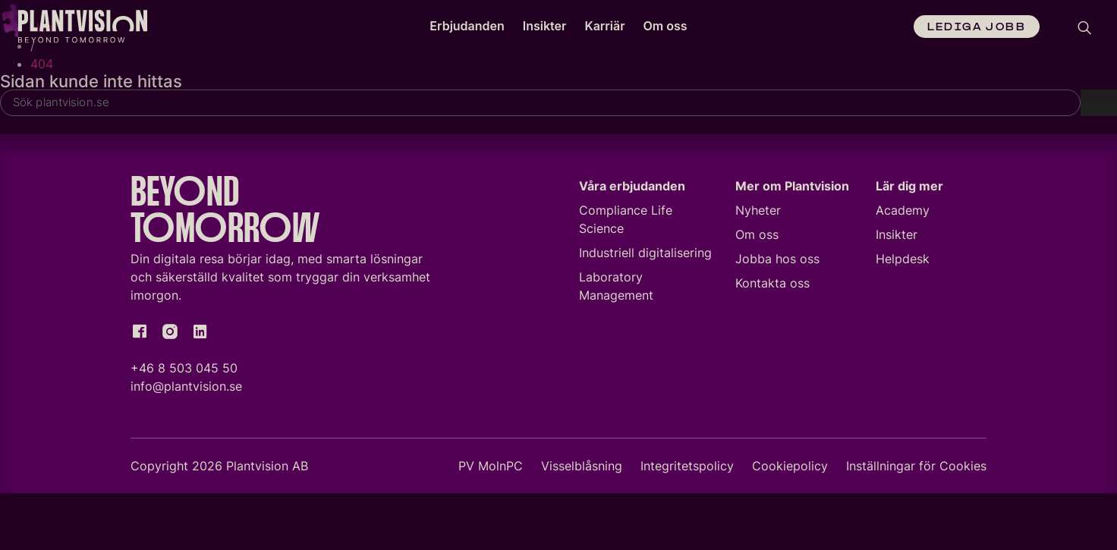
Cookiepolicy (790, 468)
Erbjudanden (466, 25)
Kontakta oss (772, 285)
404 (41, 63)
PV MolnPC (490, 468)
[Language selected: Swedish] (1053, 29)
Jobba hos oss (777, 261)
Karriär (604, 25)
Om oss (665, 25)
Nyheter (758, 212)
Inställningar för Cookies (916, 468)
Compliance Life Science (625, 221)
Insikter (545, 25)
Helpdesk (903, 261)
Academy (903, 212)
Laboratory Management (616, 288)
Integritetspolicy (687, 468)
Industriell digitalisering (645, 254)
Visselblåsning (581, 468)
